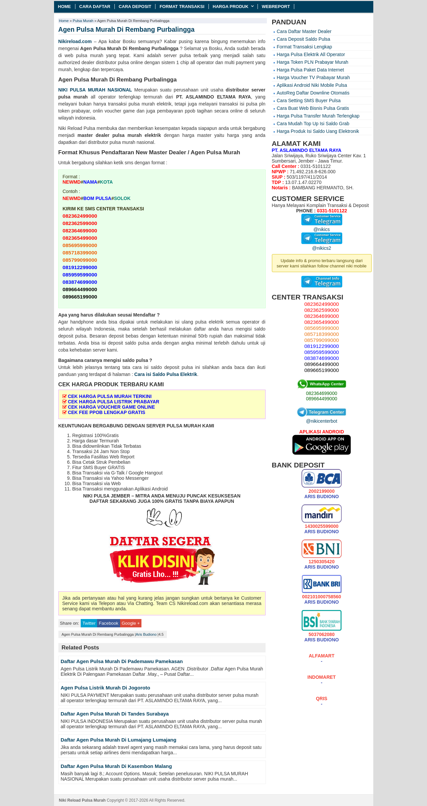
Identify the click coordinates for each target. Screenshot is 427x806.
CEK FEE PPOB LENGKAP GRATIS (106, 412)
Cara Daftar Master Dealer (304, 31)
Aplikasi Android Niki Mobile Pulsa (312, 85)
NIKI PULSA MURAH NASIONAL (95, 89)
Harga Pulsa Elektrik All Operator (311, 54)
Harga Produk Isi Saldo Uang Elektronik (318, 131)
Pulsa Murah (83, 21)
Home (64, 6)
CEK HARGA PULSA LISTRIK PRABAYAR (113, 401)
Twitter (88, 623)
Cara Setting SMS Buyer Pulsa (309, 100)
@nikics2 (322, 245)
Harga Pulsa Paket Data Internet (310, 69)
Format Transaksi (181, 6)
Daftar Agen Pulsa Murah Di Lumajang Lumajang (118, 740)
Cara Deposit (135, 6)
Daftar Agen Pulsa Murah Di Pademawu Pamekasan (122, 661)
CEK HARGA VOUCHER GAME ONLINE (111, 407)
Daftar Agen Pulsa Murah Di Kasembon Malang (116, 766)
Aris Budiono (146, 634)
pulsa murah (73, 96)
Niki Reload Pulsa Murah (82, 800)
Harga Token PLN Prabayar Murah (313, 62)
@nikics (322, 226)
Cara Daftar (94, 6)
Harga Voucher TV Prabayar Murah (313, 77)
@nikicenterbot (322, 418)
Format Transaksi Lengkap (304, 46)
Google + (131, 623)
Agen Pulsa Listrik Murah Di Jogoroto (105, 687)
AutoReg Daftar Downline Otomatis (313, 92)
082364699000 (321, 393)
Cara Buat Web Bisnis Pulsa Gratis (313, 108)
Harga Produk (231, 6)
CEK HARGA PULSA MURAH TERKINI (109, 396)
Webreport (276, 6)
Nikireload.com (75, 41)
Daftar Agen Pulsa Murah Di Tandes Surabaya (115, 714)
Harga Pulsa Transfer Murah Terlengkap (318, 116)
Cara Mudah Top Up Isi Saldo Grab (313, 123)
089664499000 (321, 398)
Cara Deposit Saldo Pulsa (303, 39)
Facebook (108, 623)
